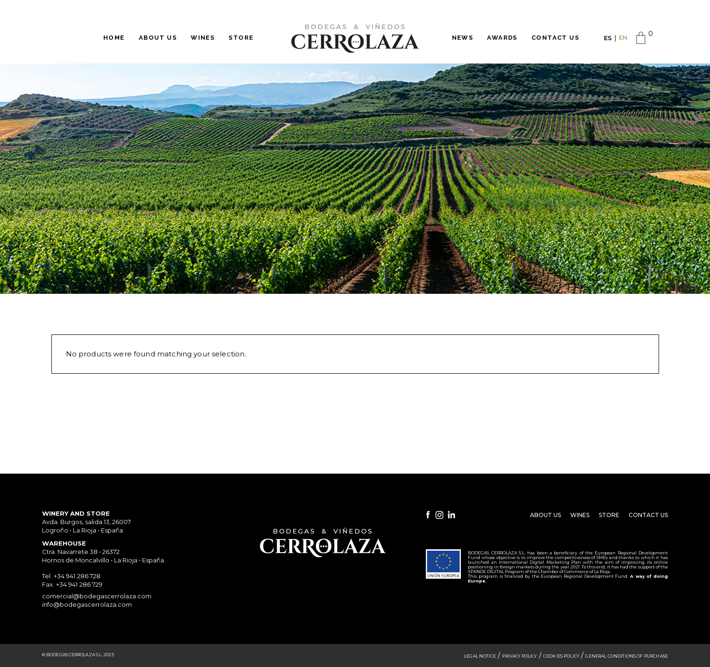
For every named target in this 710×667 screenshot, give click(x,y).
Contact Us (648, 514)
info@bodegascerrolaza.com (87, 604)
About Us (545, 514)
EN (623, 37)
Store (609, 514)
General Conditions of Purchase (626, 656)
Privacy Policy (519, 656)
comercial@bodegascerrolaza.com (96, 596)
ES (608, 38)
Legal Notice (480, 656)
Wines (579, 514)
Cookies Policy (561, 656)
